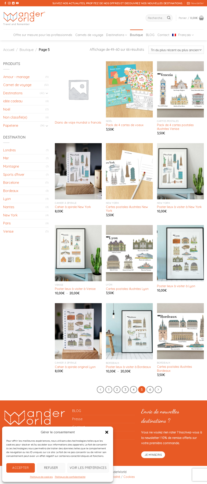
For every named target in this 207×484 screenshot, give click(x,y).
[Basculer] (47, 93)
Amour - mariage (16, 77)
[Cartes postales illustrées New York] (129, 171)
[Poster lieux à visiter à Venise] (78, 253)
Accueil (8, 50)
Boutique (136, 35)
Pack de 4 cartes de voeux (124, 125)
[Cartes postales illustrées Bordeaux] (180, 331)
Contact (163, 35)
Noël (6, 109)
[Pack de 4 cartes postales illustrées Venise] (180, 89)
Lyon (7, 199)
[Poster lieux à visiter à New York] (180, 171)
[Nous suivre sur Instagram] (9, 3)
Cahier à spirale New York (73, 207)
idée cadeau (13, 101)
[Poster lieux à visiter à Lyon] (180, 253)
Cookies (129, 477)
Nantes (8, 207)
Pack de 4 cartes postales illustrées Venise (175, 127)
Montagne (11, 166)
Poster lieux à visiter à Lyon (176, 286)
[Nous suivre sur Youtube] (17, 3)
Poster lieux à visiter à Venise (75, 289)
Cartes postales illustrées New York (127, 209)
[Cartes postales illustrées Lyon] (129, 253)
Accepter (20, 468)
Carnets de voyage (89, 35)
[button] (107, 432)
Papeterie (10, 125)
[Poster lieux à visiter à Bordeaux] (129, 331)
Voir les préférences (88, 468)
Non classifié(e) (15, 117)
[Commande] (176, 50)
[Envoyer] (168, 18)
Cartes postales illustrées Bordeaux (174, 369)
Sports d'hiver (13, 174)
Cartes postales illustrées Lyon (127, 289)
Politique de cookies (41, 476)
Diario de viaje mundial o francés (78, 122)
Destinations (116, 35)
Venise (8, 231)
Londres (9, 150)
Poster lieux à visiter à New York (179, 207)
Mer (6, 158)
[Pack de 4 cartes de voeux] (129, 89)
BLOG (150, 35)
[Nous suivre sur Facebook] (5, 3)
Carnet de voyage (17, 85)
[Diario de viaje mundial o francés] (78, 89)
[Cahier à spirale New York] (78, 171)
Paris (7, 223)
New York (10, 215)
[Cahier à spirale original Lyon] (78, 331)
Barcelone (11, 182)
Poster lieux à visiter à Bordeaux (128, 367)
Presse (77, 419)
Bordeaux (10, 191)
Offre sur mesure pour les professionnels (42, 35)
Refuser (51, 468)
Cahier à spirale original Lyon (75, 367)
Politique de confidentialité (70, 476)
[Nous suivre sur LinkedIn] (13, 3)
